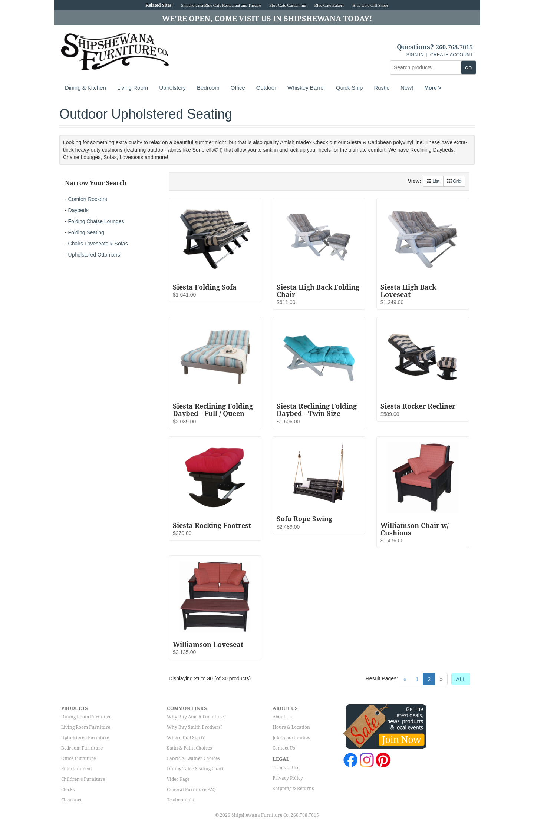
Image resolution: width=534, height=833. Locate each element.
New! (406, 88)
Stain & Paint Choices (189, 748)
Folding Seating (86, 232)
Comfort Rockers (87, 199)
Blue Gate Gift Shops (370, 5)
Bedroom (208, 88)
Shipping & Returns (293, 788)
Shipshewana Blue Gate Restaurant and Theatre (221, 5)
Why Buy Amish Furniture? (196, 717)
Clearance (71, 800)
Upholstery (172, 88)
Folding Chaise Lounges (96, 221)
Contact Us (284, 748)
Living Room (132, 88)
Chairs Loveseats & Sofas (98, 244)
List (433, 181)
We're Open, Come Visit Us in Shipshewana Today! (267, 18)
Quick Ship (349, 88)
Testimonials (180, 800)
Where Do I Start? (186, 737)
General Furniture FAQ (191, 789)
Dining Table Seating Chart (195, 768)
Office (238, 88)
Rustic (381, 88)
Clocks (68, 789)
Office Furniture (78, 758)
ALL (460, 679)
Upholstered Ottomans (94, 255)
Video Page (178, 779)
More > (432, 88)
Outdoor (266, 88)
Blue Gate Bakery (329, 5)
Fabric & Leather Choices (193, 758)
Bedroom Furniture (82, 748)
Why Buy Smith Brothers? (194, 727)
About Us (282, 717)
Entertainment (76, 768)
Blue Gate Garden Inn (287, 5)
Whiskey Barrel (306, 88)
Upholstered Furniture (85, 737)
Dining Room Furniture (86, 717)
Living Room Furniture (85, 727)
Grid (454, 181)
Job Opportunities (291, 737)
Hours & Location (291, 727)
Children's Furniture (83, 779)
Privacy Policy (288, 778)
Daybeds (78, 210)
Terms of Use (286, 767)
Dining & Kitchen (85, 88)
